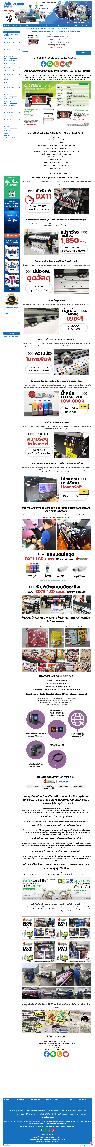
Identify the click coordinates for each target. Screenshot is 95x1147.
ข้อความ (5, 325)
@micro (58, 1047)
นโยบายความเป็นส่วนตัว (11, 337)
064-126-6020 (49, 1043)
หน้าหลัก (23, 28)
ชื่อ (4, 309)
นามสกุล (6, 313)
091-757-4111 (59, 1043)
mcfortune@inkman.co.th (59, 1049)
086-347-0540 (70, 1043)
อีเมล (5, 321)
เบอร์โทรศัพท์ (7, 317)
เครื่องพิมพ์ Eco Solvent (32, 28)
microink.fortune (60, 1045)
